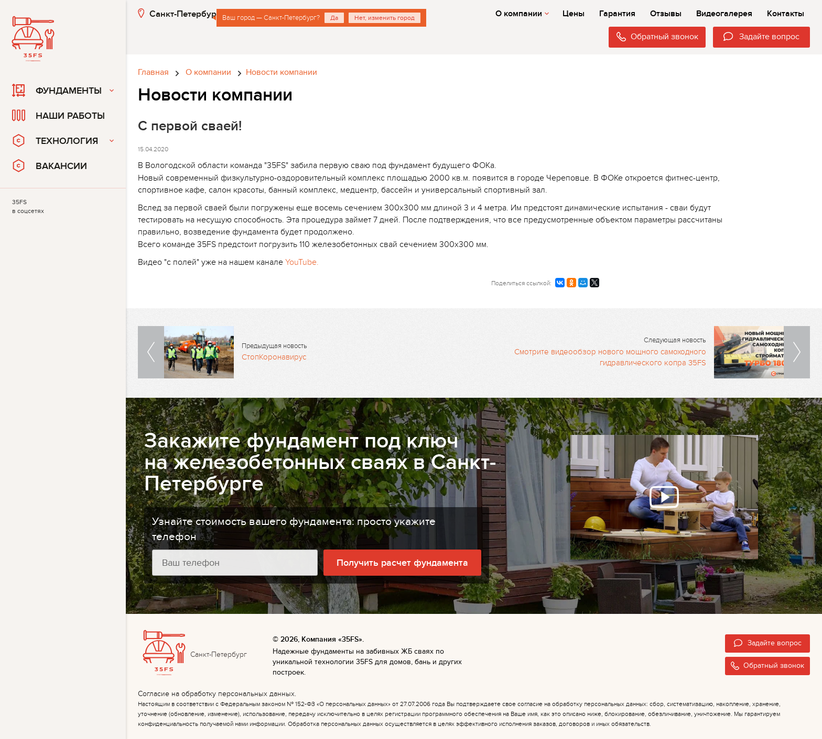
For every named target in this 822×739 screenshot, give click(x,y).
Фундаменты (57, 90)
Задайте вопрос (768, 643)
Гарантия (617, 13)
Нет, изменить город (384, 17)
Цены (574, 13)
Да (334, 17)
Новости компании (281, 72)
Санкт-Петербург (179, 13)
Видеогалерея (724, 13)
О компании (522, 13)
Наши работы (58, 115)
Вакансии (49, 165)
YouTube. (302, 262)
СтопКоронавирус (274, 357)
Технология (55, 140)
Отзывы (666, 13)
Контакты (785, 13)
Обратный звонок (767, 665)
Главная (153, 72)
